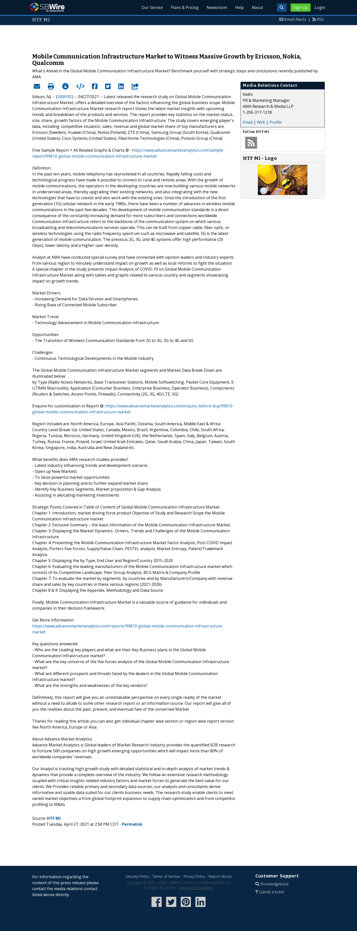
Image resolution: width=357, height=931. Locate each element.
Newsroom (217, 7)
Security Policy (137, 876)
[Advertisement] (178, 37)
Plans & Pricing (185, 7)
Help (239, 7)
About (257, 7)
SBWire (47, 7)
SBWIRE (64, 96)
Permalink (132, 824)
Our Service (152, 7)
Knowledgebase (274, 884)
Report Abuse (220, 876)
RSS (320, 19)
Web (261, 122)
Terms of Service (166, 876)
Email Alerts (295, 19)
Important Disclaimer (196, 887)
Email (248, 122)
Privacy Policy (194, 876)
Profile (275, 122)
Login (320, 7)
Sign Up (300, 7)
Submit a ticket (271, 892)
